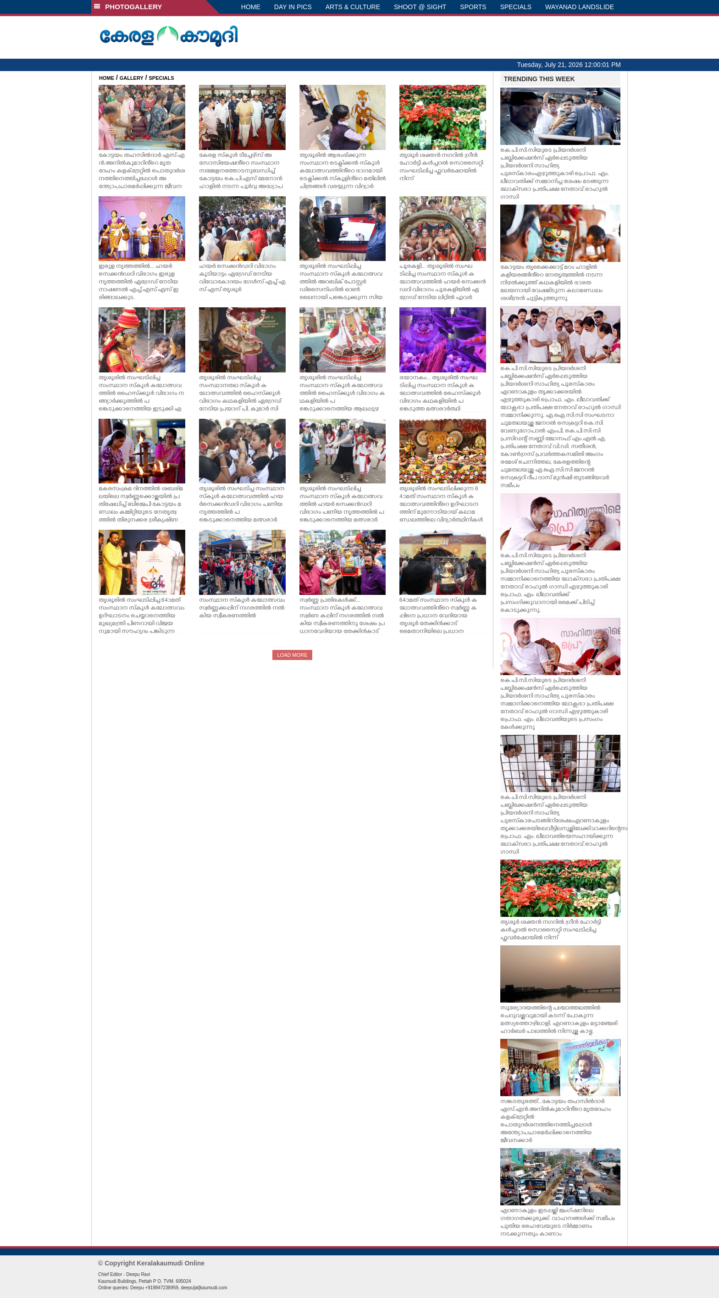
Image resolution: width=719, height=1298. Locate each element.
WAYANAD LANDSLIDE (579, 7)
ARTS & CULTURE (353, 7)
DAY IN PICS (293, 7)
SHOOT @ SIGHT (420, 7)
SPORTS (473, 7)
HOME (250, 7)
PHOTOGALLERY (128, 7)
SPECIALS (515, 7)
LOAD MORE (292, 655)
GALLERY (132, 78)
